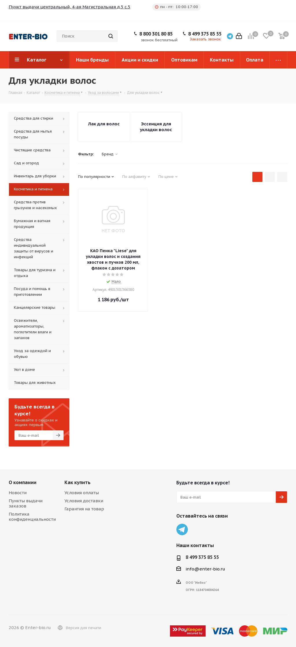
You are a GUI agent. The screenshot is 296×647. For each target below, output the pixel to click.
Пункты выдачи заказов (25, 503)
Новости (18, 492)
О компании (22, 482)
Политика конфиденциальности (32, 516)
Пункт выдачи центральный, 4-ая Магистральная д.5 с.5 (69, 7)
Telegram (182, 529)
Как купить (77, 482)
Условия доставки (83, 500)
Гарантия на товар (84, 509)
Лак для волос (104, 124)
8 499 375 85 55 (204, 33)
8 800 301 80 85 (156, 34)
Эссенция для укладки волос (156, 126)
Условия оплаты (81, 492)
